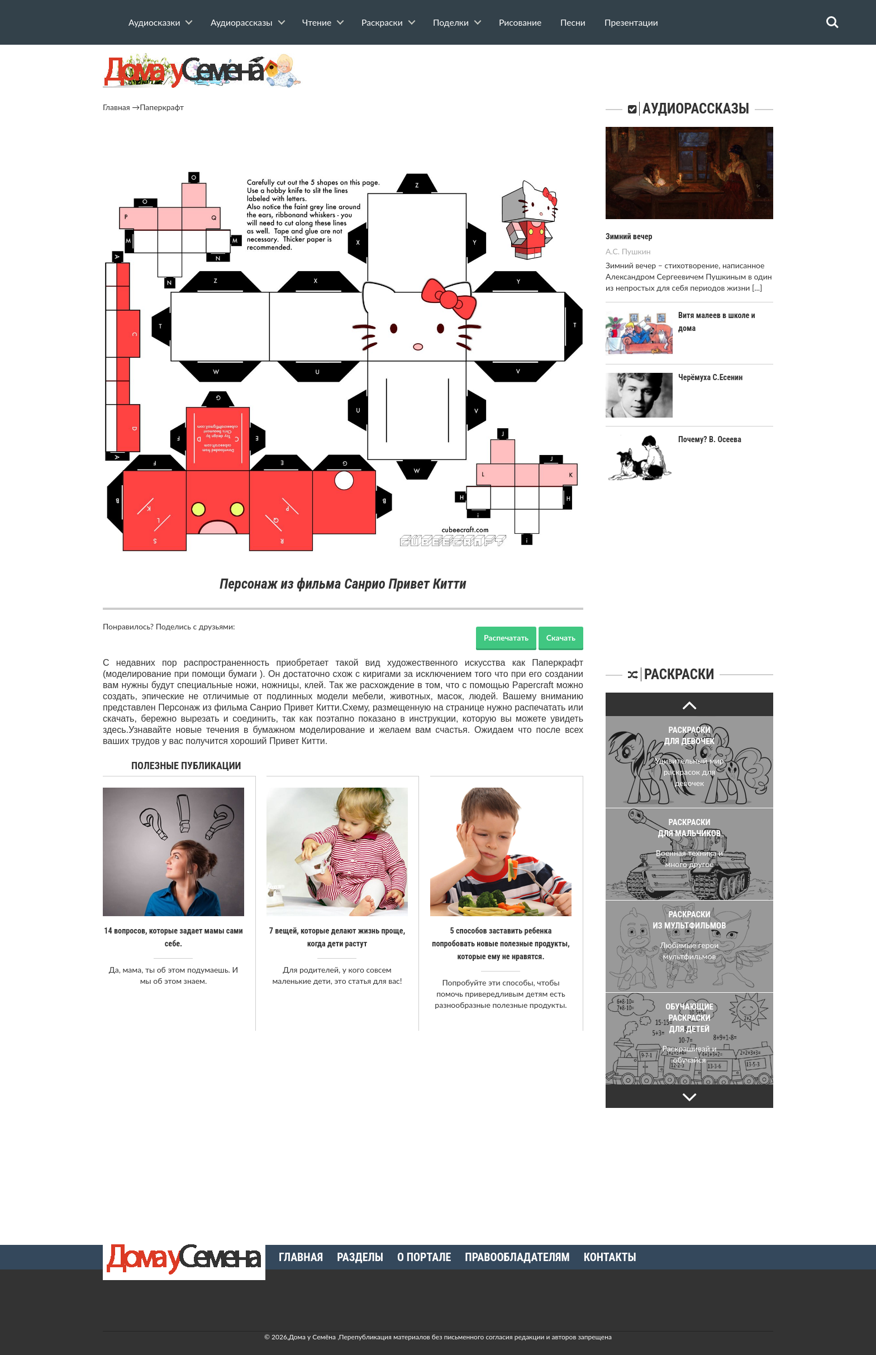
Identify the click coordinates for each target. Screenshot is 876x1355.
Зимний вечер (628, 236)
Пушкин (636, 250)
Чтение (316, 22)
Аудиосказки (154, 22)
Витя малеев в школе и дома (725, 314)
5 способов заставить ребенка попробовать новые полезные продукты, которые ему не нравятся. (501, 943)
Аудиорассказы (242, 22)
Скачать (560, 637)
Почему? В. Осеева (709, 439)
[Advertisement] (343, 144)
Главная (116, 107)
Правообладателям (517, 1255)
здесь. (115, 730)
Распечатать (506, 637)
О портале (424, 1255)
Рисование (520, 22)
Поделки (451, 22)
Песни (572, 22)
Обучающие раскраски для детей (689, 1017)
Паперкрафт (162, 107)
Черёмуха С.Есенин (709, 376)
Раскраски (382, 22)
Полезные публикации (186, 765)
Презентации (631, 22)
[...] (757, 287)
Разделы (360, 1255)
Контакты (610, 1255)
